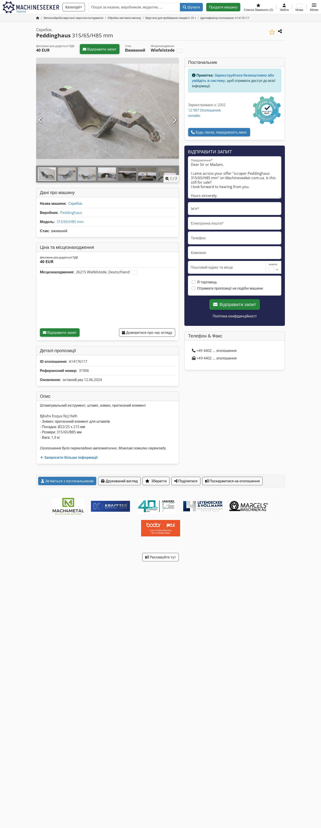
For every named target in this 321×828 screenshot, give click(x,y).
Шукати (191, 7)
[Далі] (174, 120)
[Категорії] (73, 7)
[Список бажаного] (258, 7)
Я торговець (207, 282)
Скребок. (75, 203)
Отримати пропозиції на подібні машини (230, 288)
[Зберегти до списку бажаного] (272, 32)
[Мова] (299, 7)
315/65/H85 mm (70, 221)
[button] (314, 7)
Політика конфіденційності (234, 316)
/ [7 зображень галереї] (171, 178)
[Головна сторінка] (37, 18)
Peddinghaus (71, 212)
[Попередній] (40, 120)
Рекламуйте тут (160, 557)
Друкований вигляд (119, 481)
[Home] (73, 18)
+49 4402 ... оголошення (214, 350)
